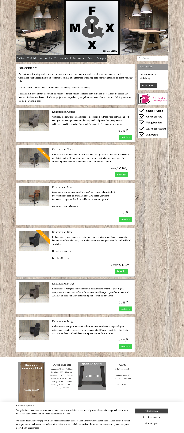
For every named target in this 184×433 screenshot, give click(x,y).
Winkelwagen (148, 85)
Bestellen (125, 137)
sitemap (84, 428)
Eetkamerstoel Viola (62, 149)
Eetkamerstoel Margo (63, 321)
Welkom (21, 58)
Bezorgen (101, 58)
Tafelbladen (32, 58)
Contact (91, 58)
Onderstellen (46, 58)
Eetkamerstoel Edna (62, 232)
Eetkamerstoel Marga (63, 283)
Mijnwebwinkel (115, 428)
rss (88, 428)
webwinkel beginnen (96, 428)
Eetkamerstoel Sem (62, 187)
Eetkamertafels (61, 58)
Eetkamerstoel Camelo (63, 111)
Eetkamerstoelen (78, 58)
